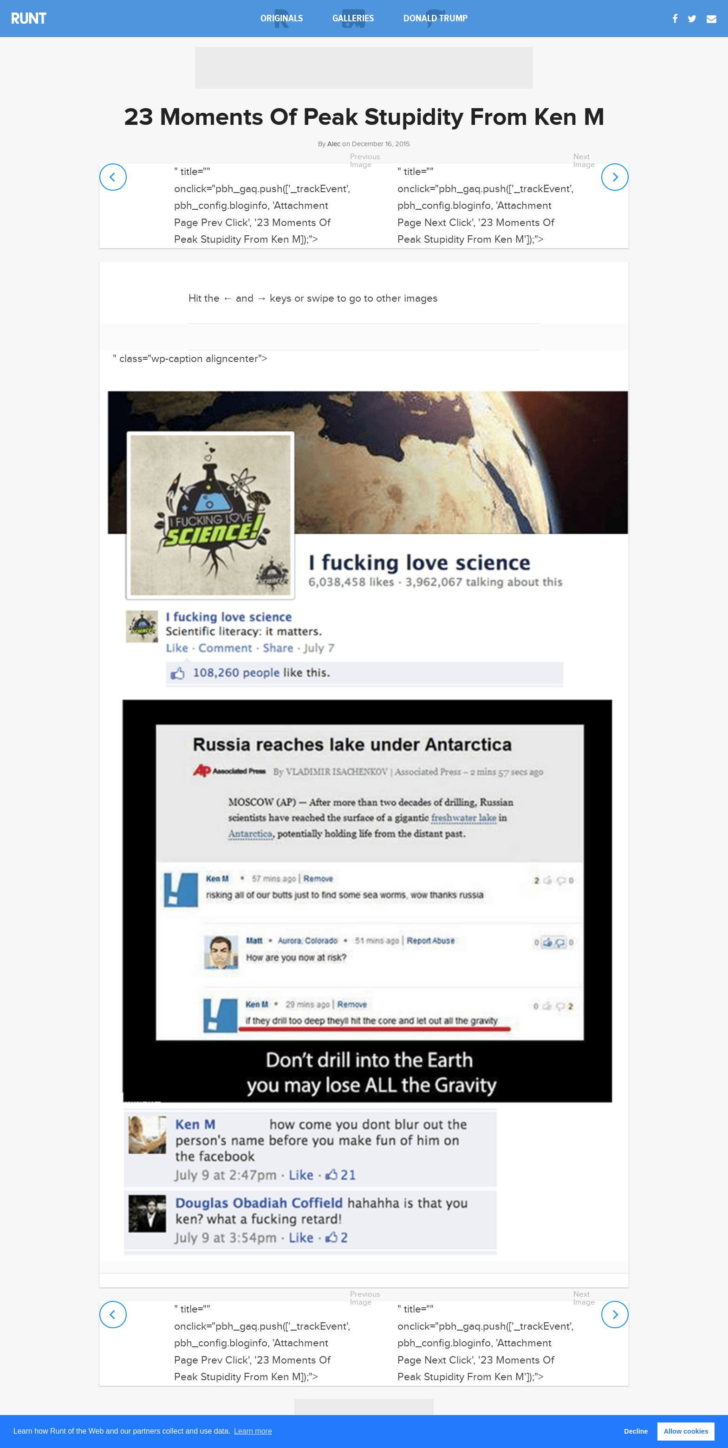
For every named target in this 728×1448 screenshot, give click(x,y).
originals (281, 18)
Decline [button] (636, 1431)
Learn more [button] (253, 1431)
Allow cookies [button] (686, 1431)
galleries (353, 18)
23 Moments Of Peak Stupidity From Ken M (364, 117)
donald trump (435, 18)
